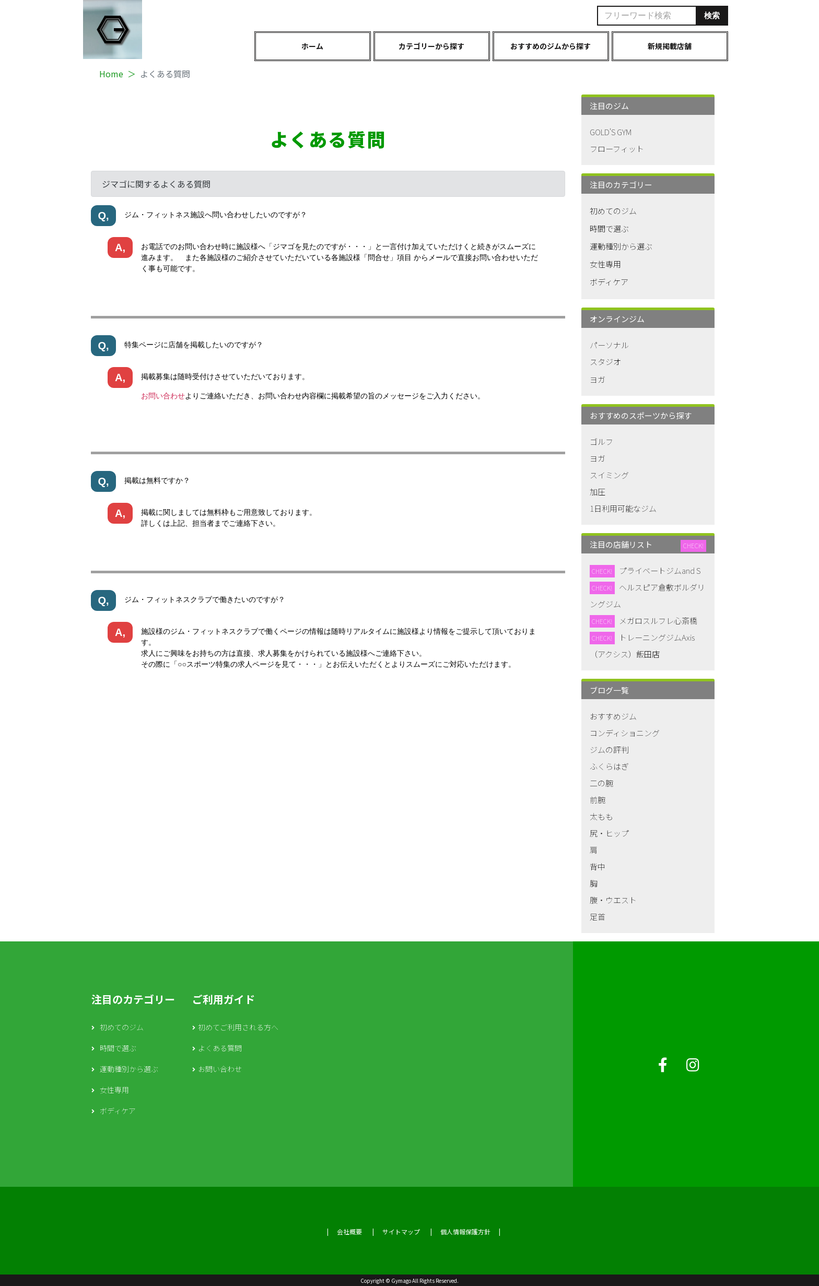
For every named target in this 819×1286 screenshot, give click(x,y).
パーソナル (609, 344)
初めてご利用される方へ (238, 1027)
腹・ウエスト (613, 899)
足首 (597, 916)
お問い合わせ (163, 396)
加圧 (597, 491)
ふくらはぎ (609, 766)
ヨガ (597, 379)
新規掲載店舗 (670, 46)
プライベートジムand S (659, 570)
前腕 (597, 799)
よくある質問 (220, 1048)
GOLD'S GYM (610, 131)
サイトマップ (401, 1231)
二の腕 (601, 782)
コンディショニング (625, 732)
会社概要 (349, 1231)
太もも (601, 816)
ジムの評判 (609, 749)
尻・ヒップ (609, 833)
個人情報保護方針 (465, 1231)
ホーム (312, 46)
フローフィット (617, 148)
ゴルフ (601, 441)
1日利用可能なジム (623, 508)
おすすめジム (613, 716)
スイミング (609, 474)
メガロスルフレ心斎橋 (658, 620)
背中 (597, 866)
